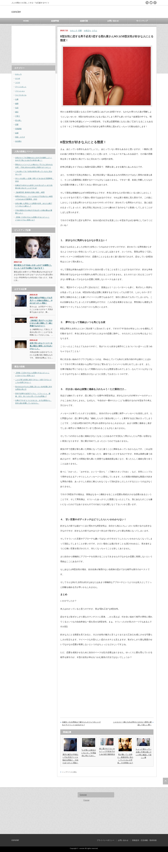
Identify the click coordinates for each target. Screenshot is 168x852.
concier (16, 11)
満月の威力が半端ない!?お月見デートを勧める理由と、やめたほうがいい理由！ (41, 300)
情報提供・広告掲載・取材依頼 (144, 840)
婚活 (16, 112)
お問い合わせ (113, 21)
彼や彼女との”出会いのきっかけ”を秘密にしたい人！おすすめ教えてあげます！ (33, 266)
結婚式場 (84, 21)
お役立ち (87, 31)
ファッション (20, 91)
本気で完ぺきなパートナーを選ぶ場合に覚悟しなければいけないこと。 (41, 346)
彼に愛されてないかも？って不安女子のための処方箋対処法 (107, 751)
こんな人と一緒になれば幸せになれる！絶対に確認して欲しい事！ (132, 723)
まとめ (17, 78)
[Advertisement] (33, 44)
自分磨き (18, 141)
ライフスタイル (20, 95)
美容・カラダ (20, 137)
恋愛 (80, 31)
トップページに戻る (69, 772)
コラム (94, 31)
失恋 (16, 108)
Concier (83, 795)
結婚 (16, 133)
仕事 (16, 99)
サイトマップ (142, 21)
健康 (16, 103)
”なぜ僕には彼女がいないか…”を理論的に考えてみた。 (88, 753)
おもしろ (73, 31)
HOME (26, 21)
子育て (17, 116)
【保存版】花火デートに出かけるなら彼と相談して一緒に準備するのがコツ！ (41, 323)
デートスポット (20, 87)
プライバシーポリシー (105, 840)
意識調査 (18, 129)
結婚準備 (55, 21)
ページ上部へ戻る (165, 781)
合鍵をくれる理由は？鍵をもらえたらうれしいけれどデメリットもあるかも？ (81, 723)
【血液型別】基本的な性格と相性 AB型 (30, 192)
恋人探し (18, 120)
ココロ (17, 82)
